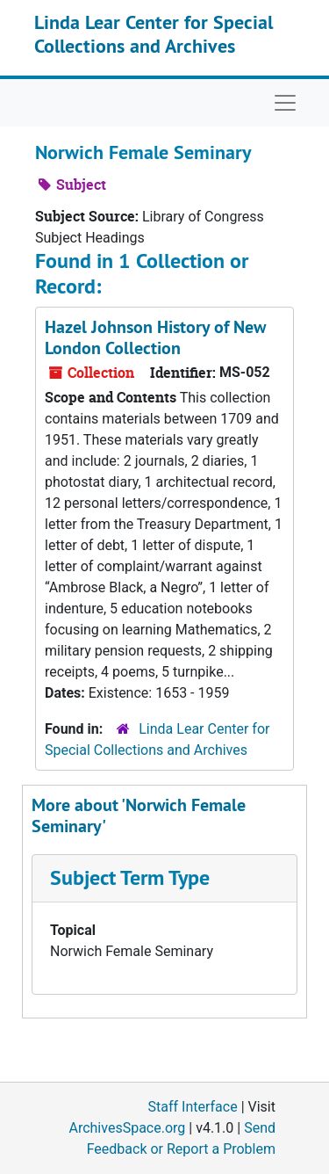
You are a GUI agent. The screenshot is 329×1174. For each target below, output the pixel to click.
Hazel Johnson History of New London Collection (155, 337)
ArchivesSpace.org (126, 1128)
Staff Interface (193, 1106)
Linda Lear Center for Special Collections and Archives (153, 33)
